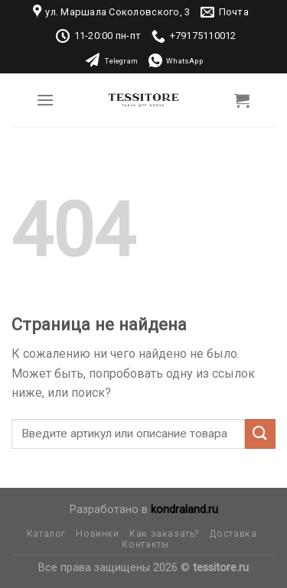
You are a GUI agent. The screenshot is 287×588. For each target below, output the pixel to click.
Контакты (145, 544)
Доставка (232, 533)
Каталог (46, 533)
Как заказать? (164, 533)
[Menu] (45, 100)
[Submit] (260, 434)
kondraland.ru (184, 509)
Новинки (97, 533)
